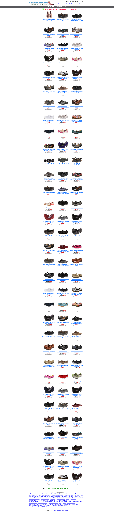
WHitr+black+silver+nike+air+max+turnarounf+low (65, 493)
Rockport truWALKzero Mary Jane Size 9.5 (77, 49)
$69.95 (62, 180)
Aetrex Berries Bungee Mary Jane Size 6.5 (63, 280)
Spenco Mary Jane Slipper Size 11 (76, 251)
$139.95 (48, 93)
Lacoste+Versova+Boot (42, 500)
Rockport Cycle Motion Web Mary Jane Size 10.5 (76, 467)
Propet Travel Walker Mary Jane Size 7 (48, 294)
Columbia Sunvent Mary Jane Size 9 (63, 222)
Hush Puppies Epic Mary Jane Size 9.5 (49, 35)
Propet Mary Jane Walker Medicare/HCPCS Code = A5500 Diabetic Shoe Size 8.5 (63, 179)
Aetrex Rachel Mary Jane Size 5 (77, 150)
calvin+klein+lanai (33, 493)
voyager (31, 497)
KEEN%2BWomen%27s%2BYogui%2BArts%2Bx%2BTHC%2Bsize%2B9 (46, 501)
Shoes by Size (55, 510)
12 (55, 488)
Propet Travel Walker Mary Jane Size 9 (62, 366)
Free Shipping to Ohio (48, 22)
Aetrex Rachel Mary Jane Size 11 (49, 251)
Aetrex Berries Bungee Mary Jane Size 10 (63, 208)
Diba (40, 493)
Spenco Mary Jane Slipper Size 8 (48, 337)
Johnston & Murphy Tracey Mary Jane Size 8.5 (48, 395)
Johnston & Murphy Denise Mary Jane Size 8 (76, 78)
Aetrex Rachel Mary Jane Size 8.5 (49, 92)
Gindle (64, 503)
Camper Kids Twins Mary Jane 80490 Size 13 (49, 20)
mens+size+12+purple (62, 500)
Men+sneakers (46, 505)
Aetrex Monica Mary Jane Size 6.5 (63, 337)
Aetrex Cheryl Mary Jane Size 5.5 (49, 107)
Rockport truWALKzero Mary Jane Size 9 (63, 294)
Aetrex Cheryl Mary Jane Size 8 (62, 408)
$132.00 (62, 438)
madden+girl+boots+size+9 (51, 497)
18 (64, 488)
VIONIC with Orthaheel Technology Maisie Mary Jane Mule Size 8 (63, 193)
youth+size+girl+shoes (34, 499)
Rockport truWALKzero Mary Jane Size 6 (63, 121)
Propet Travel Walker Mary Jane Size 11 (48, 121)
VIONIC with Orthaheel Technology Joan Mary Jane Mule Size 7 (63, 92)
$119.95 (76, 22)
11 (54, 488)
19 (65, 488)
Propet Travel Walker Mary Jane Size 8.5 (62, 49)
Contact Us (79, 3)
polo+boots (52, 499)
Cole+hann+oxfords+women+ (39, 496)
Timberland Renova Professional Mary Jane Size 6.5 (63, 352)
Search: (67, 1)
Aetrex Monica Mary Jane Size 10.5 (63, 20)
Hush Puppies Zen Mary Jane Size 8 (49, 208)
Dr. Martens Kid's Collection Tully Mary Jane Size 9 (76, 308)
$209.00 (76, 137)
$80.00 (48, 166)
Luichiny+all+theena (53, 503)
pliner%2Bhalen (43, 504)
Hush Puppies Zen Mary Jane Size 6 (63, 35)
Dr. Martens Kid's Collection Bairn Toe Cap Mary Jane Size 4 (77, 179)
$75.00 (62, 65)
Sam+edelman (52, 500)
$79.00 (48, 36)
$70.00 (62, 238)
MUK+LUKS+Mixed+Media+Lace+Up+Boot (57, 496)
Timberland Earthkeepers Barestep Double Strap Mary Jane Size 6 (63, 308)
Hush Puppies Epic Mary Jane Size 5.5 (76, 107)
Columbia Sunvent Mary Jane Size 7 (63, 63)
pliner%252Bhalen (71, 503)
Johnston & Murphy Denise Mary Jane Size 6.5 (76, 395)
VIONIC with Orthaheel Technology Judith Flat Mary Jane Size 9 (49, 438)
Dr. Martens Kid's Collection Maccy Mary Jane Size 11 (76, 294)
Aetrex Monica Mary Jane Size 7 (49, 193)
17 (63, 488)
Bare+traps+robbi (75, 495)
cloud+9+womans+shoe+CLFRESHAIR (38, 506)
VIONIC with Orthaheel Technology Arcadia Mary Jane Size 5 (76, 453)
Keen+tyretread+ (33, 503)
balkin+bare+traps (61, 499)
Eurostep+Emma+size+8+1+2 (66, 497)
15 (60, 488)
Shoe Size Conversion (71, 3)
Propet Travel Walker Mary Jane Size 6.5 (48, 308)
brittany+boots (32, 500)
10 (53, 488)
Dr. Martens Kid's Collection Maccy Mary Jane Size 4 (76, 121)
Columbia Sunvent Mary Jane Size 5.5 (63, 395)
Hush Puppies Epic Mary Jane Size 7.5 (49, 424)
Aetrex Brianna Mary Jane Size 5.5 (48, 78)
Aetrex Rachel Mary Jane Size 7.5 (63, 323)
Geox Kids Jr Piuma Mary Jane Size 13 (62, 236)
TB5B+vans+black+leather (45, 495)
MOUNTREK (75, 504)
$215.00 (48, 65)
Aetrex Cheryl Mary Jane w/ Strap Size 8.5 (76, 164)
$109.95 (62, 21)
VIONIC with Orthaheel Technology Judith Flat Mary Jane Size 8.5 (77, 208)
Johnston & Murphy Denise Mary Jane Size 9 (62, 150)
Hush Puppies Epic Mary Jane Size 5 (49, 352)
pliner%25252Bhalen (34, 504)
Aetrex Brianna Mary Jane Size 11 (48, 409)
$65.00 (62, 79)
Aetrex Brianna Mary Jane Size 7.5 (48, 481)
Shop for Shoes (61, 3)
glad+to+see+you (33, 495)
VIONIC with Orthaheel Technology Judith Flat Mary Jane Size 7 (77, 20)
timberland (51, 504)
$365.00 (76, 36)
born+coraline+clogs (77, 501)
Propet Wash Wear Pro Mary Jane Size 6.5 (76, 92)
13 (57, 488)
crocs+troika (73, 499)
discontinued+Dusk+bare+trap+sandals (61, 495)
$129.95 (48, 79)
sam (60, 503)
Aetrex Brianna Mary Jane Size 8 (48, 236)
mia (30, 496)
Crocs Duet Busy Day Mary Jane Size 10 (48, 453)
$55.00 (62, 50)
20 (67, 488)
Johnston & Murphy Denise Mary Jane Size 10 (76, 222)
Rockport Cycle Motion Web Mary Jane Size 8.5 (76, 63)
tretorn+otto (70, 496)
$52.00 (48, 50)
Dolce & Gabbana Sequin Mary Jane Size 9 (62, 424)
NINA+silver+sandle (42, 503)
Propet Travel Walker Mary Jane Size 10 (48, 135)
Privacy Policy (65, 510)
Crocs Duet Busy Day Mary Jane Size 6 (48, 49)
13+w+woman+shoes (39, 497)
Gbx (43, 493)
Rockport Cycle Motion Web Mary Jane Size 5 (63, 135)
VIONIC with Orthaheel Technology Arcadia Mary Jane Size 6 (76, 381)
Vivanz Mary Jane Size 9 (63, 437)
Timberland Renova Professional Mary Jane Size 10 (49, 280)
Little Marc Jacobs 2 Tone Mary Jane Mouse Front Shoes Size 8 (76, 136)
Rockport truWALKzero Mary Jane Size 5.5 (77, 366)
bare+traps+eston (45, 499)
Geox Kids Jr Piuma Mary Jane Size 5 (48, 164)
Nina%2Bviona (67, 504)
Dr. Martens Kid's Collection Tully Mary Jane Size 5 (63, 78)
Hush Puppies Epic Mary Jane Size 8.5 (76, 265)
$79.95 (62, 108)
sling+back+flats (49, 493)
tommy (67, 499)
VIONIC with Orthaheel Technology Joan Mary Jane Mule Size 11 (49, 179)
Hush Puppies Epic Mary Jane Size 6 (76, 193)
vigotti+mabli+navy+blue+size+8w (59, 505)
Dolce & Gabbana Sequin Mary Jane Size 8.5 (76, 35)
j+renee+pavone (67, 501)
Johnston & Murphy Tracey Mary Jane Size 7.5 (48, 63)
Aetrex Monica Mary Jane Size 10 (49, 265)
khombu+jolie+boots (78, 497)
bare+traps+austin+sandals (35, 505)
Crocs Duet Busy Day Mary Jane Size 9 (48, 380)
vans (81, 495)
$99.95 (62, 94)
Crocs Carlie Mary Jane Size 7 (63, 163)
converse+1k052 (58, 504)
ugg (69, 500)
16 (61, 488)
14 (58, 488)
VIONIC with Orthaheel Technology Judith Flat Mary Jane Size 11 (77, 280)
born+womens (78, 496)
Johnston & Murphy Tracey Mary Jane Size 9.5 (48, 467)
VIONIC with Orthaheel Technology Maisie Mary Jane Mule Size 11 (63, 107)
